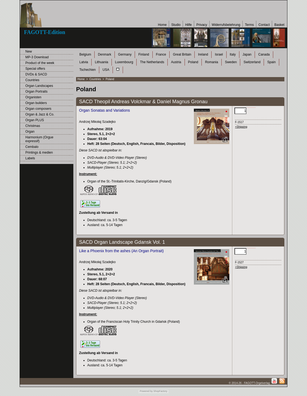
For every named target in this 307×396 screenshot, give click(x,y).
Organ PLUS (34, 120)
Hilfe (188, 25)
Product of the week (39, 63)
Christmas (32, 126)
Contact (264, 25)
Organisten (33, 97)
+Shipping (241, 126)
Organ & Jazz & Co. (39, 114)
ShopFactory (160, 391)
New (28, 51)
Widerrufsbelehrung (226, 25)
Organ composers (38, 109)
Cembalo (31, 147)
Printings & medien (39, 152)
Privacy (201, 25)
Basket (279, 25)
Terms (249, 25)
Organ (29, 131)
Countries (32, 80)
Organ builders (36, 103)
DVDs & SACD (36, 74)
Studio (175, 25)
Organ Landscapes (39, 86)
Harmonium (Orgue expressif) (39, 139)
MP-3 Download (37, 57)
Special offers (35, 69)
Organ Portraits (36, 91)
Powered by (146, 391)
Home (162, 25)
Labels (30, 158)
